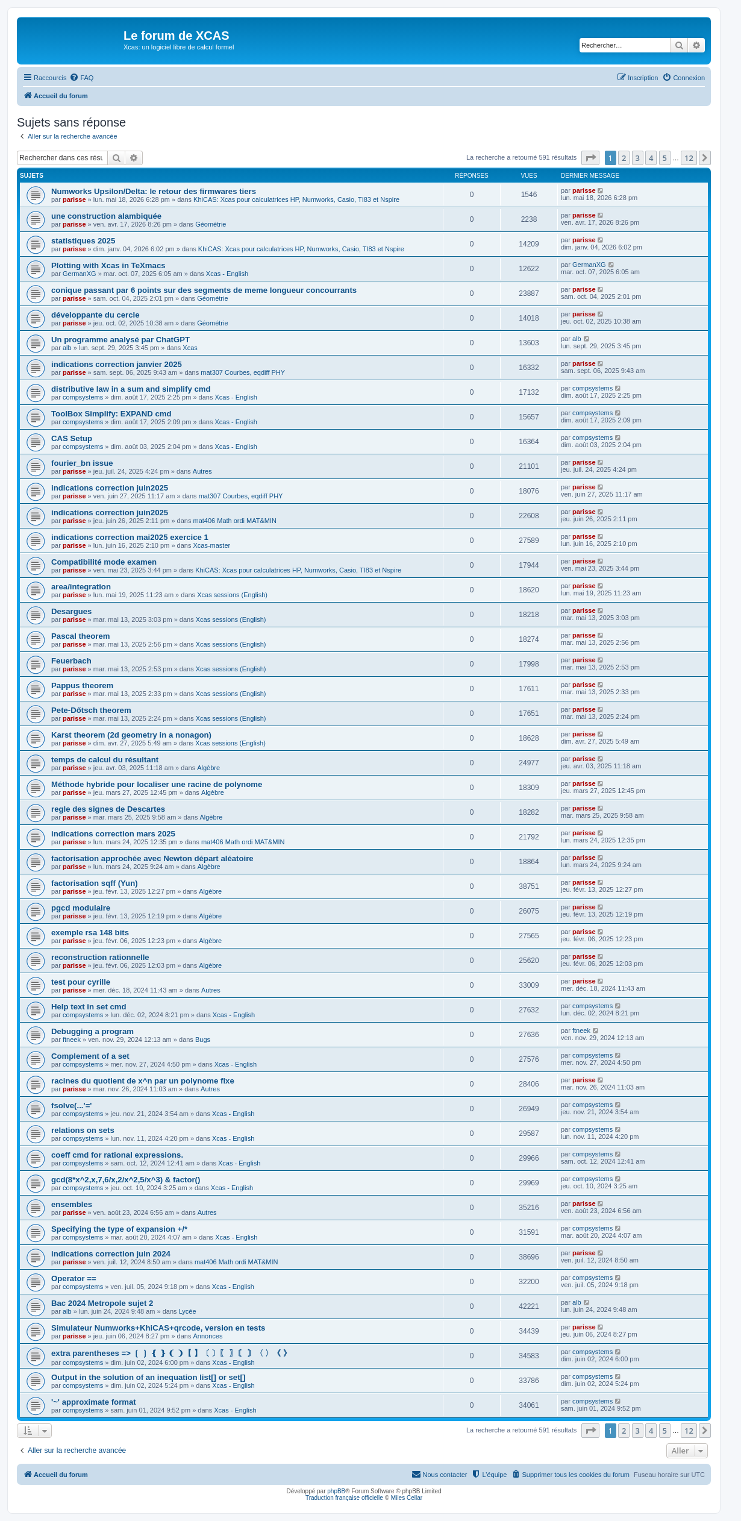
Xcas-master (211, 545)
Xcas (190, 347)
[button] (590, 158)
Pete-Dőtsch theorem (91, 710)
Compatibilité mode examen (104, 561)
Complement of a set (90, 1056)
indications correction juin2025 (109, 487)
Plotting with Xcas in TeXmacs (108, 265)
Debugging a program (92, 1031)
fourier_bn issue (82, 463)
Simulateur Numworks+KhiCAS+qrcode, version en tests (158, 1327)
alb (67, 347)
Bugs (202, 1039)
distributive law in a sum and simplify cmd (131, 389)
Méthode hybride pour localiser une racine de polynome (156, 784)
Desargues (71, 611)
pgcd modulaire (80, 907)
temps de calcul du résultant (104, 759)
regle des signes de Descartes (108, 809)
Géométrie (210, 224)
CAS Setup (71, 438)
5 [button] (665, 157)
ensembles (71, 1204)
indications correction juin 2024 (110, 1253)
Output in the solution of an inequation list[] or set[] (148, 1377)
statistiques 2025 (83, 240)
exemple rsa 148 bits (90, 932)
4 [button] (651, 157)
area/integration (81, 586)
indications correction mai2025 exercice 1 (129, 537)
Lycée (187, 1311)
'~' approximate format (93, 1402)
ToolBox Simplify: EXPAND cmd (111, 413)
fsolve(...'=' (71, 1105)
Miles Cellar (406, 1497)
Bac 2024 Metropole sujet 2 (102, 1303)
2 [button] (624, 157)
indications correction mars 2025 (113, 833)
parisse (74, 199)
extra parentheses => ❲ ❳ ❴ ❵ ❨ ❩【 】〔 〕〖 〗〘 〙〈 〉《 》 (171, 1353)
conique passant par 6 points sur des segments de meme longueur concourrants (204, 290)
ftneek (72, 1039)
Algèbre (208, 767)
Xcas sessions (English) (232, 594)
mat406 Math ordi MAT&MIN (235, 520)
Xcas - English (227, 273)
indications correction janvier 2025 (116, 364)
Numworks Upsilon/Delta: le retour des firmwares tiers (153, 191)
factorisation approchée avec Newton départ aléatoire (152, 858)
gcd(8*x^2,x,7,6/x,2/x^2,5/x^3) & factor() (125, 1179)
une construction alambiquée (106, 216)
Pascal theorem (80, 636)
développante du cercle (95, 314)
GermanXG (79, 273)
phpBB (336, 1491)
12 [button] (688, 157)
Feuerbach (71, 660)
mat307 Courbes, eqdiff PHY (243, 372)
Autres (202, 471)
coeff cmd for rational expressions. (117, 1154)
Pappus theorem (82, 685)
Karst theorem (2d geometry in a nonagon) (131, 734)
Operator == (73, 1278)
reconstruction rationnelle (100, 957)
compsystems (83, 397)
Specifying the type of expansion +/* (119, 1229)
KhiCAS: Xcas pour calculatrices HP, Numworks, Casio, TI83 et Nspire (296, 199)
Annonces (207, 1336)
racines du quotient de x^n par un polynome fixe (142, 1080)
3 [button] (638, 157)
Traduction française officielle (344, 1497)
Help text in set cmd (89, 1006)
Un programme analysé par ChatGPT (120, 339)
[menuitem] (81, 78)
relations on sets (82, 1130)
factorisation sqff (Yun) (94, 883)
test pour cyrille (80, 981)
